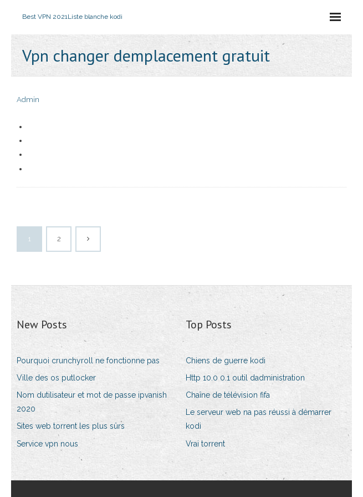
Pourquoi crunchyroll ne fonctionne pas (88, 360)
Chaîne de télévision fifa (228, 394)
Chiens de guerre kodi (225, 360)
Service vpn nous (47, 443)
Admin (28, 99)
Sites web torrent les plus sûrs (71, 426)
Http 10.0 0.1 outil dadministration (245, 377)
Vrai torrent (205, 443)
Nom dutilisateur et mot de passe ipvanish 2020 (92, 401)
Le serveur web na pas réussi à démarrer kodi (258, 419)
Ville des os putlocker (56, 377)
